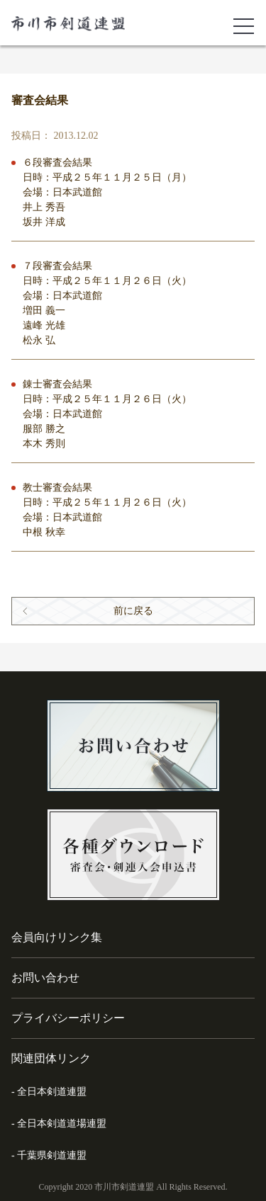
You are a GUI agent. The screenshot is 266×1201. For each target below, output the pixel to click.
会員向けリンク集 (56, 937)
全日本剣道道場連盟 (61, 1123)
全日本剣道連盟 (52, 1091)
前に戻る (133, 610)
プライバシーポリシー (68, 1018)
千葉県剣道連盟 (52, 1155)
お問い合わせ (45, 978)
